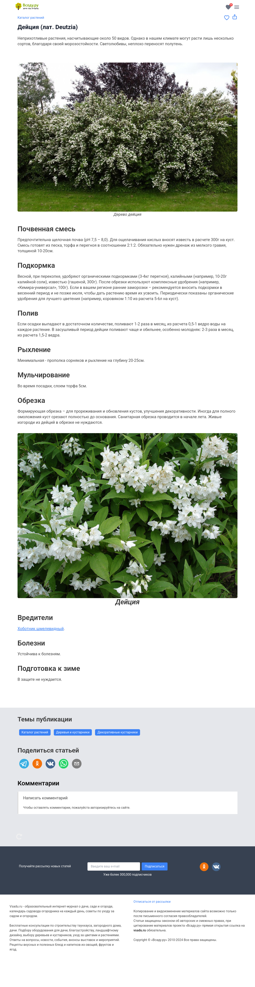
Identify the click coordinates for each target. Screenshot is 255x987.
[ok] (37, 764)
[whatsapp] (63, 764)
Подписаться (155, 866)
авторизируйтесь (103, 807)
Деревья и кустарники (73, 732)
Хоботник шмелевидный (41, 628)
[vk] (50, 764)
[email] (76, 764)
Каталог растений (31, 18)
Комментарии (38, 783)
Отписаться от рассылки (152, 902)
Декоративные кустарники (117, 732)
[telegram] (24, 764)
